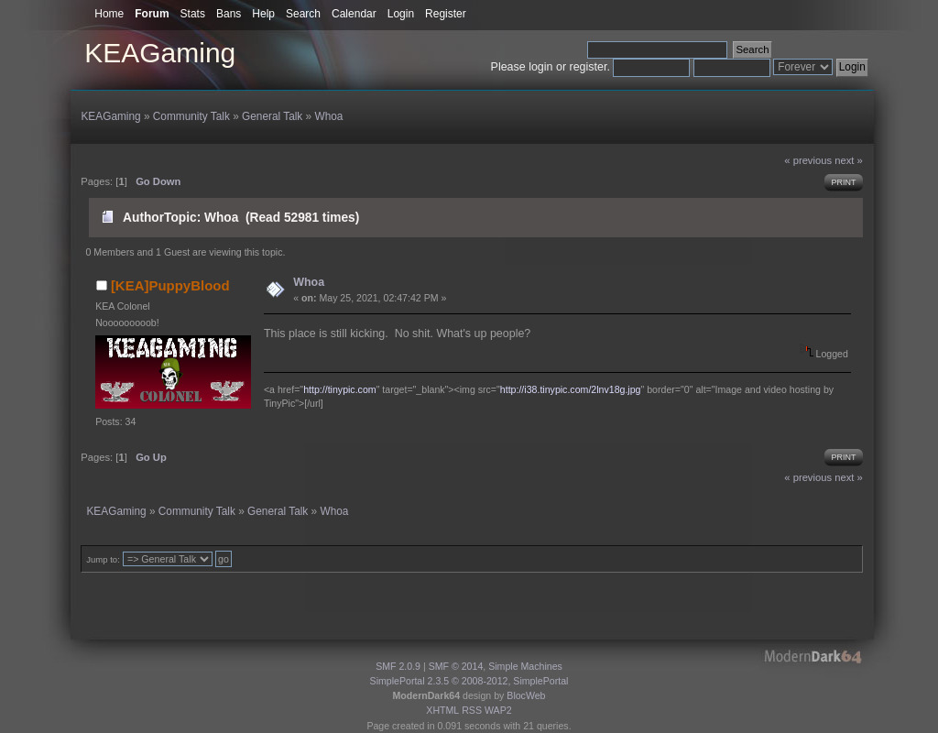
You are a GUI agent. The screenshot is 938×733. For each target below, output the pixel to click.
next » (848, 160)
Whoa (308, 282)
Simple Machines (525, 666)
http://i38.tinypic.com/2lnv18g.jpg (570, 389)
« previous (808, 160)
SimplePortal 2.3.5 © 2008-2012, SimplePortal (469, 680)
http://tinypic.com (339, 389)
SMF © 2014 (456, 666)
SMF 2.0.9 (398, 666)
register (588, 66)
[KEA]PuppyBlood (170, 285)
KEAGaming (159, 53)
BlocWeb (526, 695)
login (540, 66)
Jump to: (103, 559)
